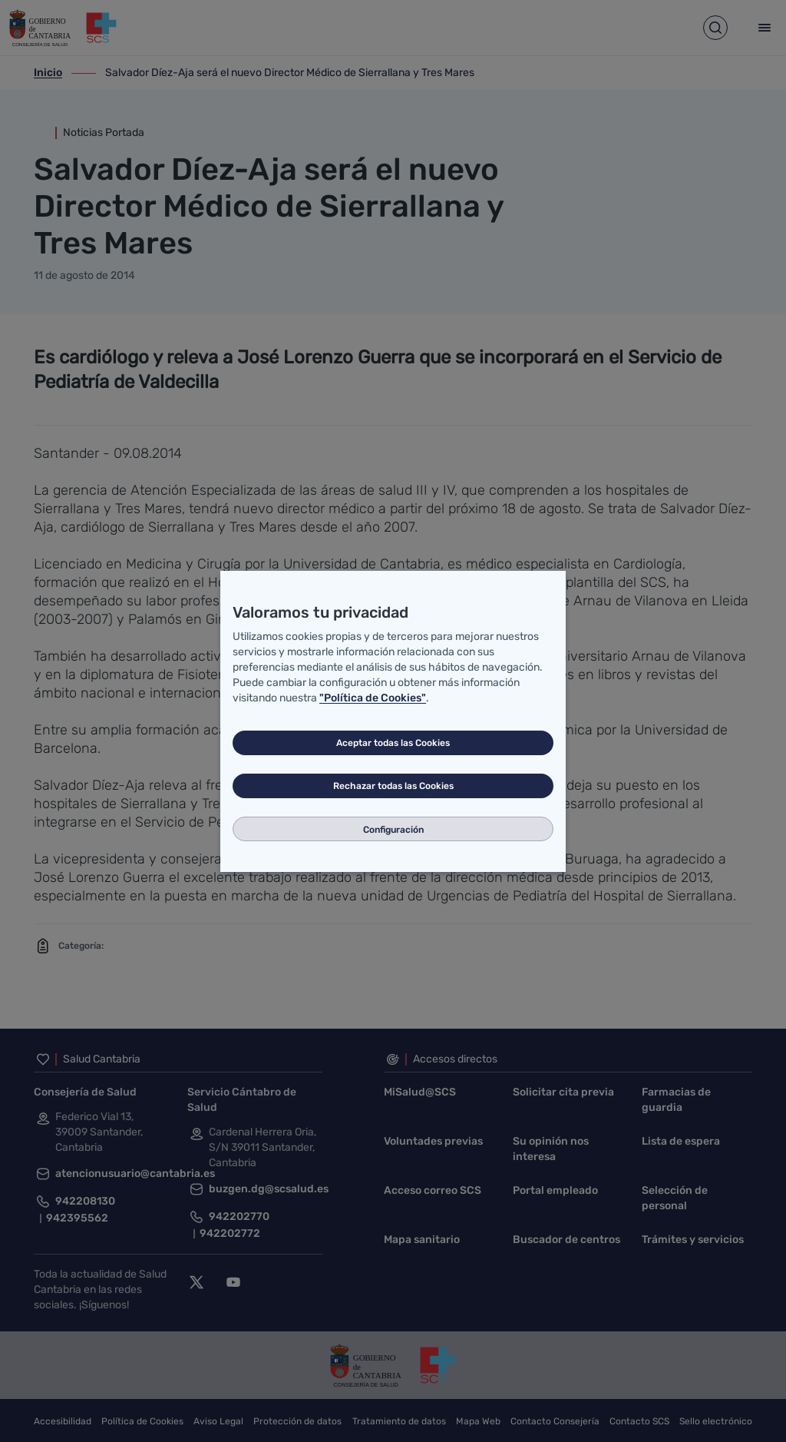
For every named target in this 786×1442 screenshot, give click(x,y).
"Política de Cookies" (372, 697)
